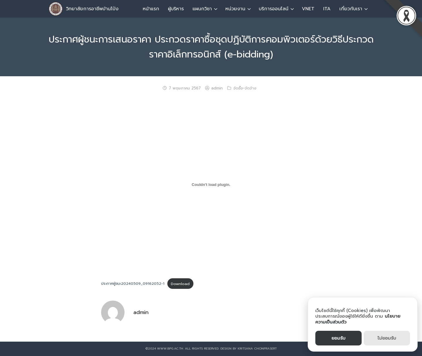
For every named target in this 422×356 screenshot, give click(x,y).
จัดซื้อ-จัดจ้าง (244, 88)
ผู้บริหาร (176, 8)
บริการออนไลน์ (273, 8)
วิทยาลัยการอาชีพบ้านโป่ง (92, 8)
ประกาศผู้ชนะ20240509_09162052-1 (132, 284)
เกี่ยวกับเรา (350, 8)
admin (217, 88)
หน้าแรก (151, 8)
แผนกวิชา (202, 8)
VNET (308, 8)
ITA (327, 8)
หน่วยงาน (235, 8)
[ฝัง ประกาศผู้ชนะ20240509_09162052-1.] (211, 185)
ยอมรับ (338, 338)
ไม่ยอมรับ (386, 338)
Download (180, 284)
